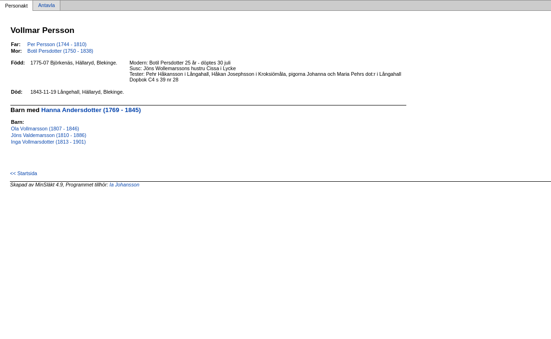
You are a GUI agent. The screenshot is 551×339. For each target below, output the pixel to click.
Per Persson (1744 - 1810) (57, 44)
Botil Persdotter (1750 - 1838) (60, 51)
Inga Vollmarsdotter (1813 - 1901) (48, 142)
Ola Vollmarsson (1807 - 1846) (45, 128)
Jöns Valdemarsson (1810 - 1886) (48, 135)
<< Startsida (23, 173)
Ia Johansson (124, 184)
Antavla (46, 5)
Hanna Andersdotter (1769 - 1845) (91, 109)
